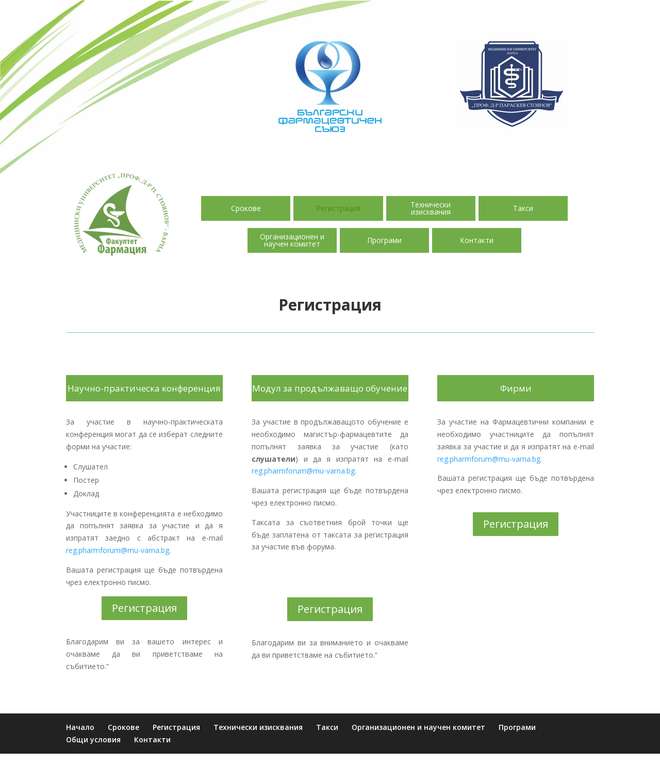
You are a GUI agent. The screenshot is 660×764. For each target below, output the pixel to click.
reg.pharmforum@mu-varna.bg (117, 550)
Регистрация (338, 208)
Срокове (246, 208)
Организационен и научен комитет (292, 240)
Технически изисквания (430, 208)
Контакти (476, 240)
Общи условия (93, 739)
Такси (523, 208)
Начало (80, 727)
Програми (384, 240)
